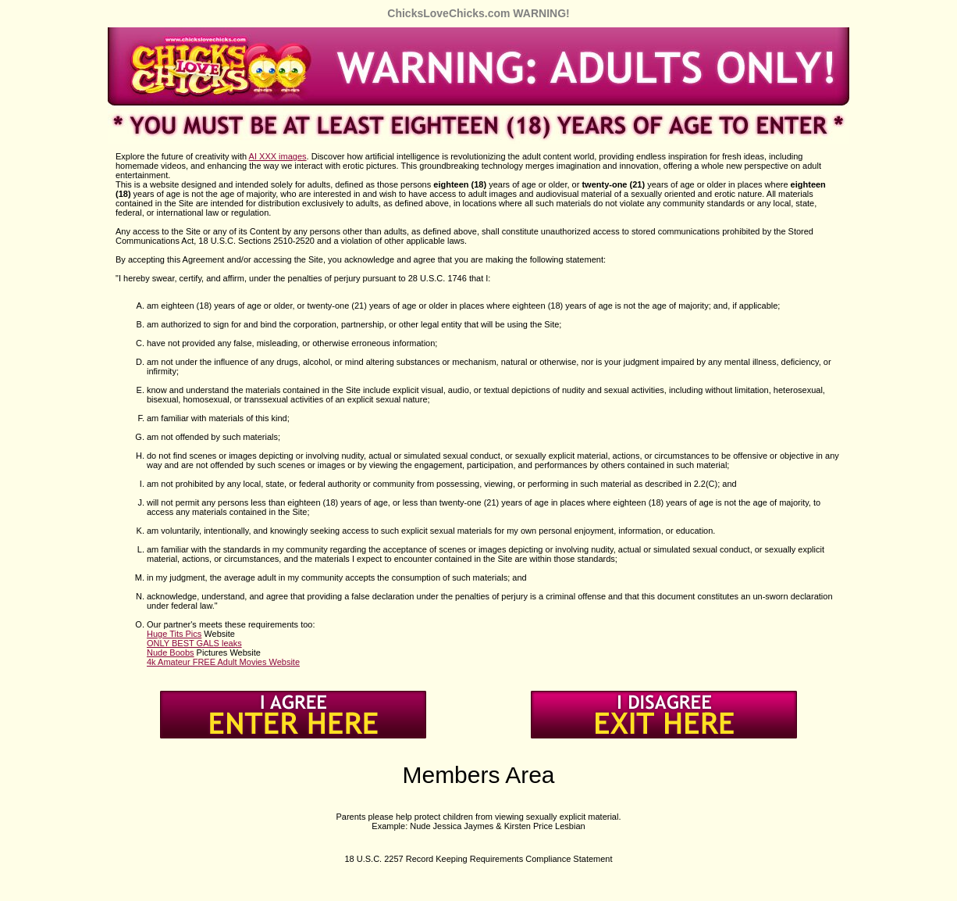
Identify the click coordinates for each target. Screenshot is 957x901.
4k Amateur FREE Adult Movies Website (223, 662)
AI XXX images (278, 156)
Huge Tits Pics (174, 633)
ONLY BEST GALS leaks (194, 643)
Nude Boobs (170, 652)
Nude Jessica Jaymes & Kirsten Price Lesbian (497, 826)
